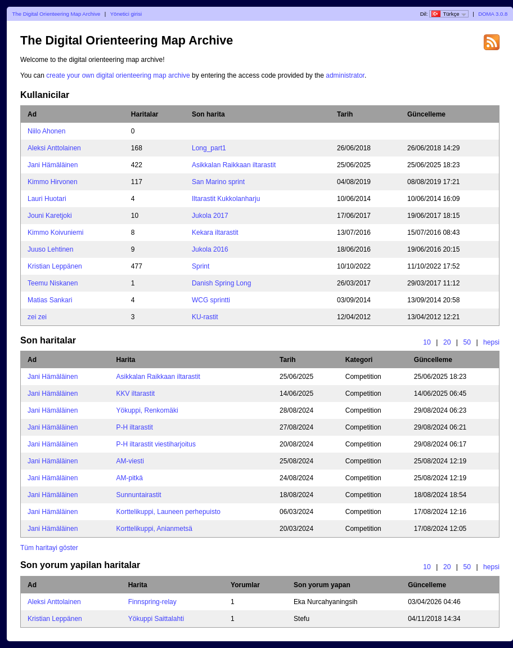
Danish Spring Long (221, 283)
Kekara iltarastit (215, 232)
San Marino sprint (218, 182)
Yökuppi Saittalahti (156, 619)
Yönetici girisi (126, 14)
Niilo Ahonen (46, 131)
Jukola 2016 (210, 249)
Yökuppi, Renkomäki (147, 410)
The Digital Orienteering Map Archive (56, 14)
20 (447, 342)
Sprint (200, 266)
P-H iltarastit (134, 427)
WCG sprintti (211, 300)
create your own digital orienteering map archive (118, 75)
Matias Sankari (50, 300)
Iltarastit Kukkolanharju (226, 199)
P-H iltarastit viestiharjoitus (156, 444)
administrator (345, 75)
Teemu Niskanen (53, 283)
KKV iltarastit (135, 393)
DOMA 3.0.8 (492, 14)
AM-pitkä (129, 478)
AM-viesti (130, 461)
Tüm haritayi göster (49, 548)
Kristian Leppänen (55, 266)
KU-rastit (205, 317)
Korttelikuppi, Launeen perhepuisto (168, 512)
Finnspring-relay (152, 602)
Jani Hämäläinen (53, 165)
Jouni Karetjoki (50, 216)
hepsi (491, 342)
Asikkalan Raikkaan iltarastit (234, 165)
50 (467, 342)
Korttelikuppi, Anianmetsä (154, 529)
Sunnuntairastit (138, 495)
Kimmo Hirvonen (53, 182)
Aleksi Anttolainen (54, 148)
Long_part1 (209, 148)
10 (427, 342)
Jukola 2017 (210, 216)
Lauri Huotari (47, 199)
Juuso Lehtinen (50, 249)
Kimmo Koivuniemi (55, 232)
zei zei (37, 317)
